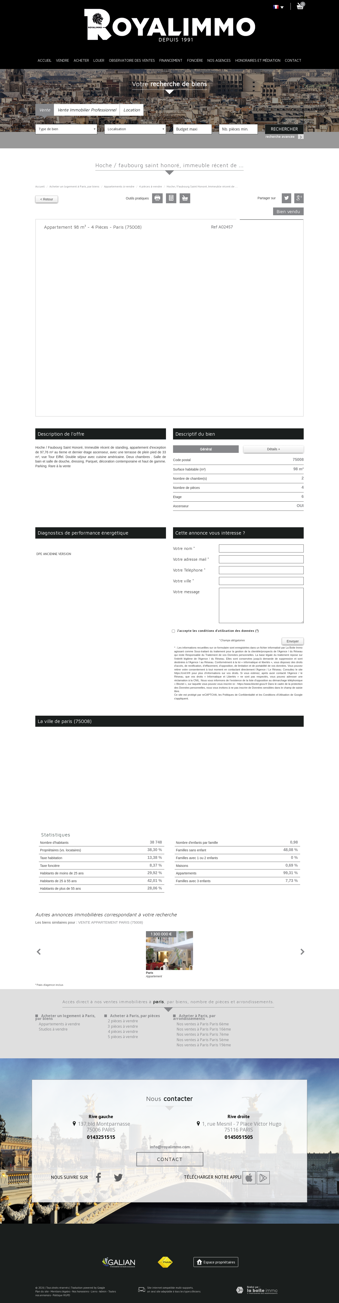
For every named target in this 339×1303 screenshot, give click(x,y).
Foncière (195, 60)
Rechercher (284, 129)
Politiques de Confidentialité (239, 694)
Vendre (62, 60)
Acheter (81, 60)
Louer (98, 60)
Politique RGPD (61, 1295)
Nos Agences (219, 60)
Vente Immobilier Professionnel (86, 109)
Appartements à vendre (119, 186)
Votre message (186, 591)
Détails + (273, 449)
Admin (102, 1291)
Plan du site (42, 1291)
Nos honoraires (80, 1291)
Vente (44, 109)
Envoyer (293, 641)
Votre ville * (183, 581)
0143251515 (101, 1137)
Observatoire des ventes (132, 60)
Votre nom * (184, 548)
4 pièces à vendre (150, 186)
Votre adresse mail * (191, 559)
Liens (94, 1291)
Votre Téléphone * (189, 570)
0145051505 (239, 1137)
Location (131, 109)
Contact (293, 60)
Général (206, 449)
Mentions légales (60, 1291)
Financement (170, 60)
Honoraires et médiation (257, 60)
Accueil (45, 60)
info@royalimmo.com (170, 1146)
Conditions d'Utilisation (276, 694)
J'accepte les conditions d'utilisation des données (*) (218, 631)
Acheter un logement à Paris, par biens (74, 186)
